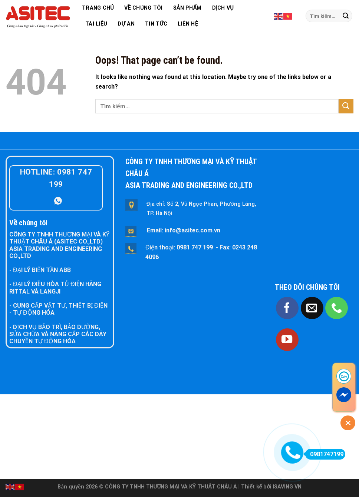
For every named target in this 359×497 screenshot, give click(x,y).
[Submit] (345, 16)
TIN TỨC (156, 24)
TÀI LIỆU (96, 24)
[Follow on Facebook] (287, 308)
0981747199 (324, 454)
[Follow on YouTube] (287, 339)
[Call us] (336, 308)
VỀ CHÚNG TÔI (143, 8)
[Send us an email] (312, 308)
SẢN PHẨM (187, 8)
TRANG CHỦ (98, 8)
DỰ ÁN (126, 24)
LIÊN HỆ (188, 24)
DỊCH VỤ (223, 8)
